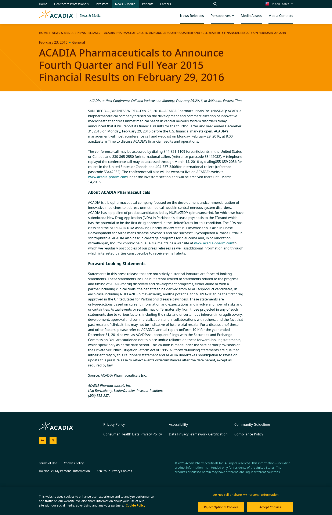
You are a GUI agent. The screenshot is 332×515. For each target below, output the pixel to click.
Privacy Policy (114, 424)
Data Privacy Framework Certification (198, 434)
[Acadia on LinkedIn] (42, 440)
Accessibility (178, 424)
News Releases (88, 33)
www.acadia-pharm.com (107, 177)
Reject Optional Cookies (221, 507)
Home (43, 33)
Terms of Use (48, 463)
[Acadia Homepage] (56, 15)
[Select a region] (279, 4)
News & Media (90, 15)
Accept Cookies (270, 507)
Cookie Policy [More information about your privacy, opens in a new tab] (135, 505)
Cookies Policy (74, 463)
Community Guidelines (252, 424)
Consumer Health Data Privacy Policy (132, 434)
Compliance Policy (248, 434)
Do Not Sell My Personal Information (64, 471)
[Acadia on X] (53, 440)
